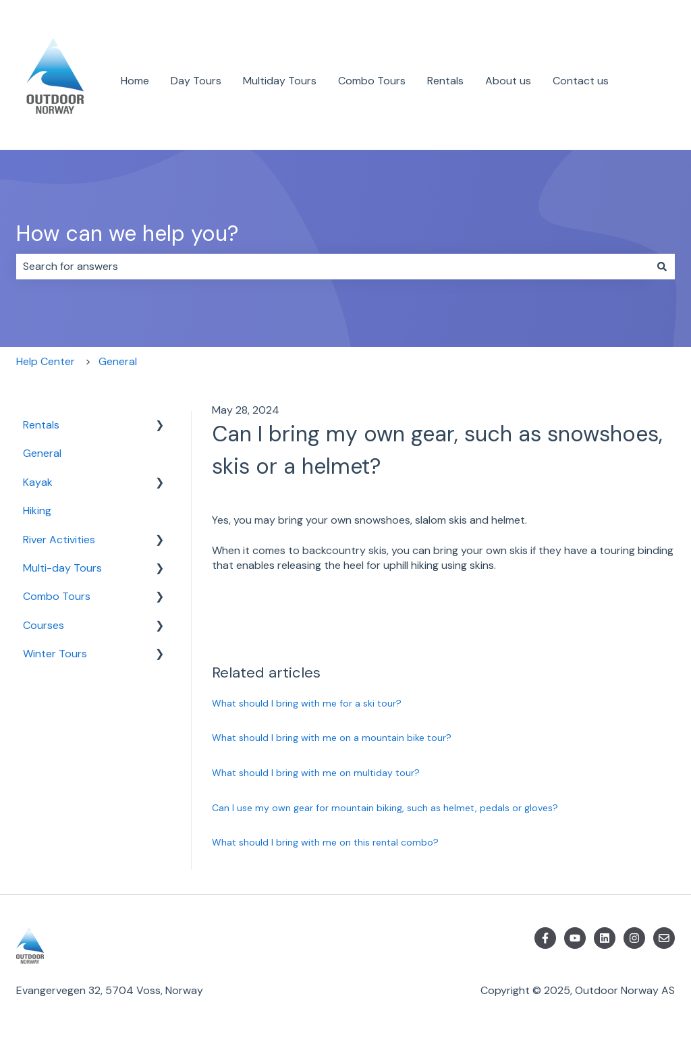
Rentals (445, 81)
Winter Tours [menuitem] (55, 653)
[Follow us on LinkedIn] (604, 938)
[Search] (662, 266)
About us (508, 81)
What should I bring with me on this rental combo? (325, 842)
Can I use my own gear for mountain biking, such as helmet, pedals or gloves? (385, 808)
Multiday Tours (279, 81)
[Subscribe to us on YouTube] (575, 938)
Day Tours (196, 81)
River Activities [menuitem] (59, 539)
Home (135, 81)
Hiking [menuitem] (37, 510)
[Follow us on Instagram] (634, 938)
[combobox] (332, 266)
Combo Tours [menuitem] (56, 596)
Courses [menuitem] (43, 625)
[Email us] (664, 938)
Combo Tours (372, 81)
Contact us (581, 81)
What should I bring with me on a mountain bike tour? (331, 738)
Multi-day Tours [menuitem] (62, 568)
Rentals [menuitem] (41, 425)
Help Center (45, 361)
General (118, 361)
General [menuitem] (42, 453)
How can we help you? (127, 233)
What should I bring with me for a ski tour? (307, 703)
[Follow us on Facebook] (545, 938)
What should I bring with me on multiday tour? (316, 773)
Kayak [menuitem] (38, 482)
